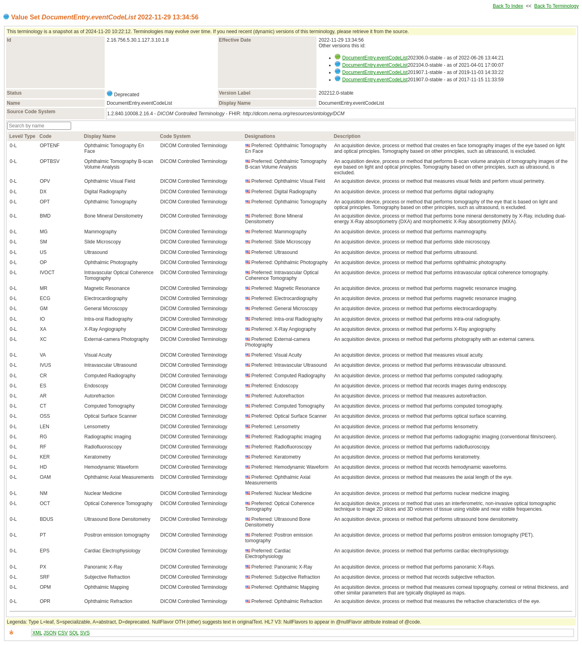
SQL (74, 633)
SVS (85, 633)
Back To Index (508, 6)
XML (37, 633)
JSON (50, 633)
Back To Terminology (556, 6)
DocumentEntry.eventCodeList (375, 58)
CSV (63, 633)
